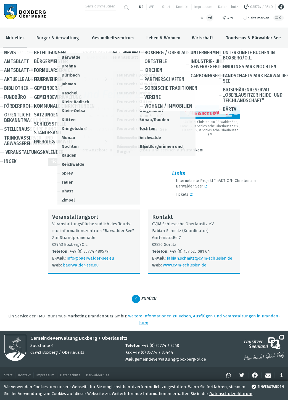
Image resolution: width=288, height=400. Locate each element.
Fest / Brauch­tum (144, 79)
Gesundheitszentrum (113, 38)
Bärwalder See (97, 375)
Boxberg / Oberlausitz (41, 52)
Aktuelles (15, 38)
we (151, 7)
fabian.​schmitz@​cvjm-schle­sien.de (199, 258)
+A (210, 17)
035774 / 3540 (258, 7)
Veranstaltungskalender (99, 52)
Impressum (203, 7)
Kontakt (182, 7)
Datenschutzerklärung (231, 393)
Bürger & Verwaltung (57, 38)
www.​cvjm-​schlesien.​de (184, 265)
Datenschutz (228, 7)
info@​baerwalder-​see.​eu (90, 258)
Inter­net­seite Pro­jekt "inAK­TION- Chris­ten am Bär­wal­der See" (216, 183)
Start (166, 7)
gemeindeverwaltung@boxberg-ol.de (170, 359)
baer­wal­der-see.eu (81, 265)
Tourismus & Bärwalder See (253, 38)
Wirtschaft (202, 38)
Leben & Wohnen (163, 38)
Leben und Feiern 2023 (139, 52)
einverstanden (267, 387)
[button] (227, 375)
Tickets (63, 162)
